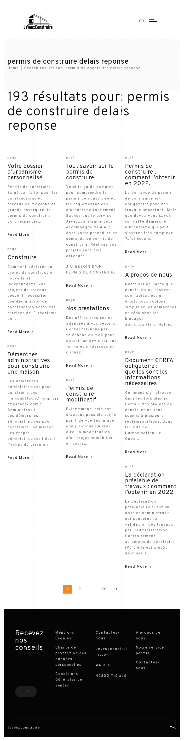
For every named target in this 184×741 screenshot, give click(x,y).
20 (104, 589)
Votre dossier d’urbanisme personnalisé (25, 172)
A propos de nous (148, 275)
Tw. (173, 728)
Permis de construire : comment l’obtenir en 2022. (150, 175)
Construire (21, 257)
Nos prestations (87, 308)
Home (13, 68)
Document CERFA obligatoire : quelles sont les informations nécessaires (149, 372)
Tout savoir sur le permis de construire (90, 172)
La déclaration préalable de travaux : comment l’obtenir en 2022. (151, 484)
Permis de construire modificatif (81, 394)
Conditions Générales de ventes (68, 680)
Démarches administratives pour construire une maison (28, 363)
